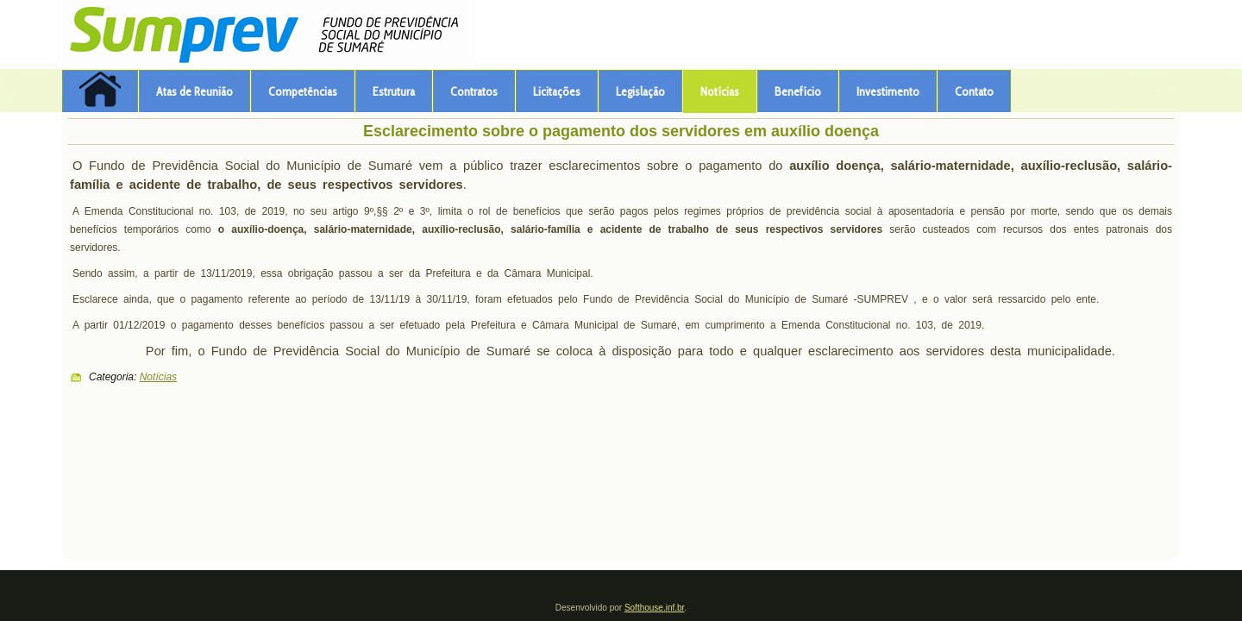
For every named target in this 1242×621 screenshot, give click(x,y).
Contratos (474, 91)
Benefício (798, 91)
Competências (302, 91)
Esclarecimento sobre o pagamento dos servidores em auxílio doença (621, 131)
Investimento (887, 91)
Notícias (719, 91)
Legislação (640, 91)
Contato (974, 91)
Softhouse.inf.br (654, 607)
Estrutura (394, 91)
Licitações (556, 91)
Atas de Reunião (194, 91)
